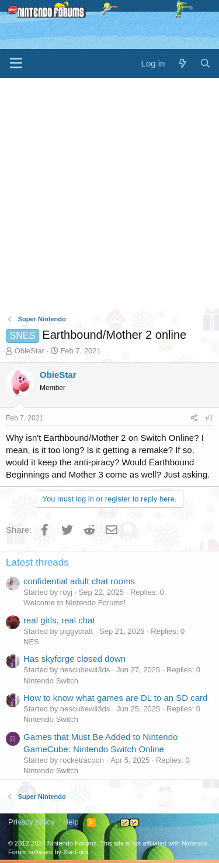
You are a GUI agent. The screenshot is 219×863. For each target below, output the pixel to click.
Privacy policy (31, 822)
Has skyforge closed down (74, 659)
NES (31, 641)
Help (71, 822)
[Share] (194, 418)
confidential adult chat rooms (79, 581)
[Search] (205, 63)
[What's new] (182, 63)
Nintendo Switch (50, 680)
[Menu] (16, 63)
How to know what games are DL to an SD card (115, 698)
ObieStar (29, 350)
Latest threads (37, 562)
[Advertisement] (109, 193)
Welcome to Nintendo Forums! (74, 602)
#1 (209, 418)
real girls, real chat (59, 620)
